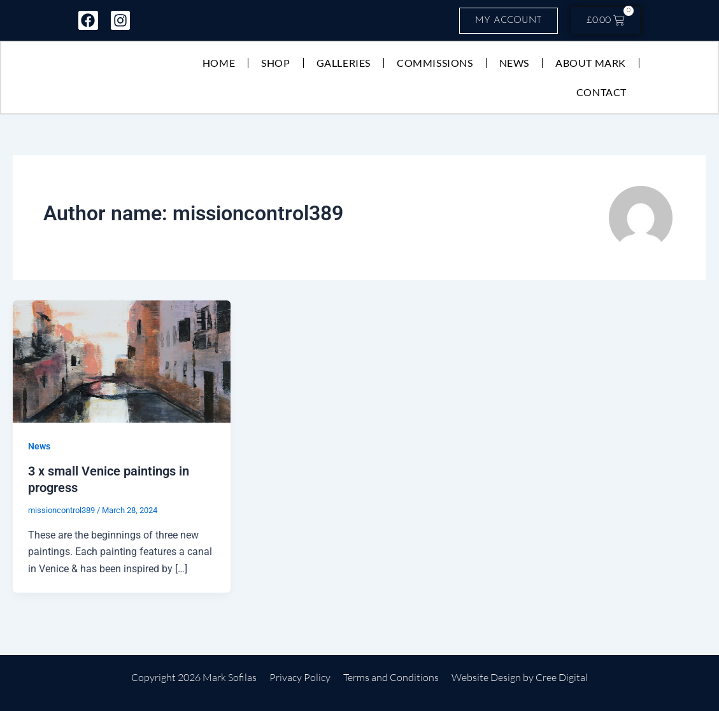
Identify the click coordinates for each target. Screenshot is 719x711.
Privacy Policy (300, 678)
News (514, 63)
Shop (274, 63)
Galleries (343, 63)
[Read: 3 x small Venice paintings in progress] (122, 362)
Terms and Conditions (391, 678)
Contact (601, 93)
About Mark (590, 63)
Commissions (434, 63)
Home (218, 63)
